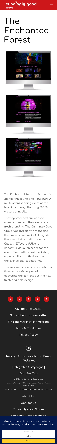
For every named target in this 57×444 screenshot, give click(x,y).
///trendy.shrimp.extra (34, 321)
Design (47, 356)
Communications (29, 356)
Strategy (10, 356)
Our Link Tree (28, 373)
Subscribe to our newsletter (28, 315)
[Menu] (51, 5)
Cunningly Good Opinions (28, 415)
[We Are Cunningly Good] (23, 5)
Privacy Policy (28, 334)
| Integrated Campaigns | (28, 367)
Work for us (28, 402)
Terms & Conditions (28, 328)
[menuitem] (51, 5)
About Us (28, 396)
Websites (29, 360)
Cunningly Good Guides (28, 409)
